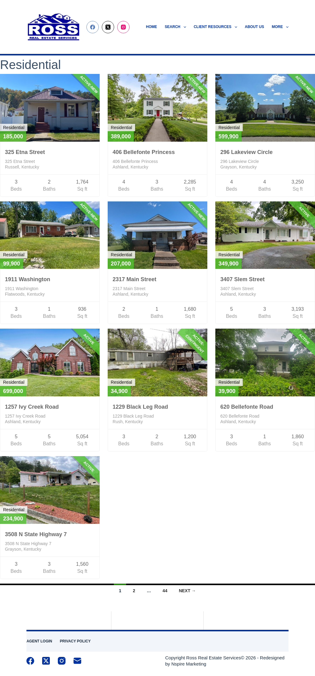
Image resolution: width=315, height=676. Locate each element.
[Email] (77, 661)
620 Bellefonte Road (246, 407)
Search (177, 27)
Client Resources (217, 27)
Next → (187, 590)
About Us (254, 27)
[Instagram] (123, 27)
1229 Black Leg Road (140, 407)
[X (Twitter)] (108, 27)
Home (151, 27)
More (280, 27)
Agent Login (39, 641)
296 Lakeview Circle (246, 152)
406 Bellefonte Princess (144, 152)
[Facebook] (92, 27)
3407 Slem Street (242, 279)
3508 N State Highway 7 (36, 534)
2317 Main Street (134, 279)
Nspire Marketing (188, 663)
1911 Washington (27, 279)
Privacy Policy (75, 641)
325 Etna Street (25, 152)
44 (164, 590)
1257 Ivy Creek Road (32, 407)
